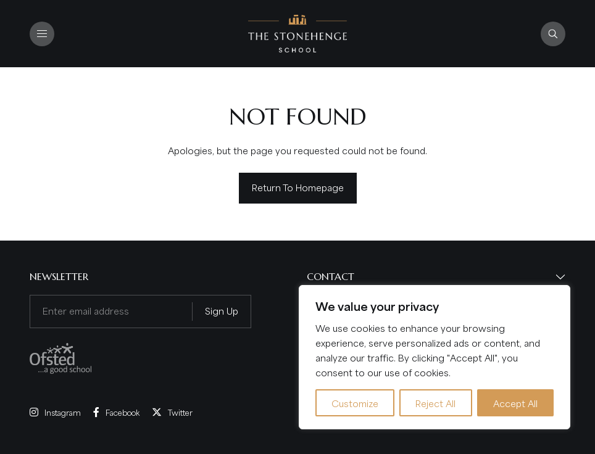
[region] (434, 357)
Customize (354, 403)
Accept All (515, 403)
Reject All (435, 403)
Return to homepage (298, 187)
